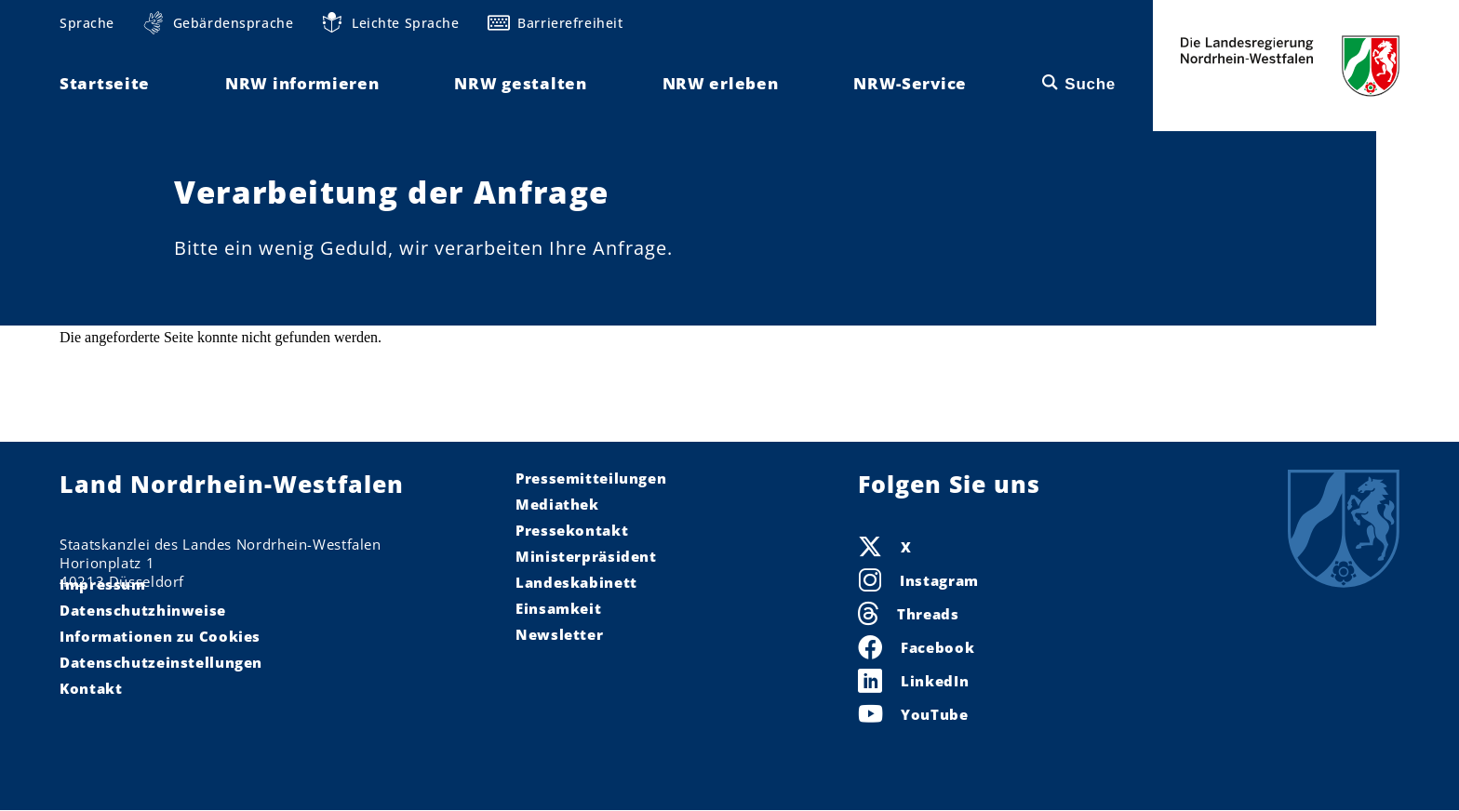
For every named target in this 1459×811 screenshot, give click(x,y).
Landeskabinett (576, 582)
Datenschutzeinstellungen (161, 662)
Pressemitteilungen (590, 478)
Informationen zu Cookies (160, 636)
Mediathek (557, 504)
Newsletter (559, 634)
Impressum (103, 584)
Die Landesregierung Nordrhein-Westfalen (1290, 66)
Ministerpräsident (586, 556)
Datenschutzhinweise (143, 610)
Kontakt (91, 688)
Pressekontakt (571, 530)
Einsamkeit (558, 608)
